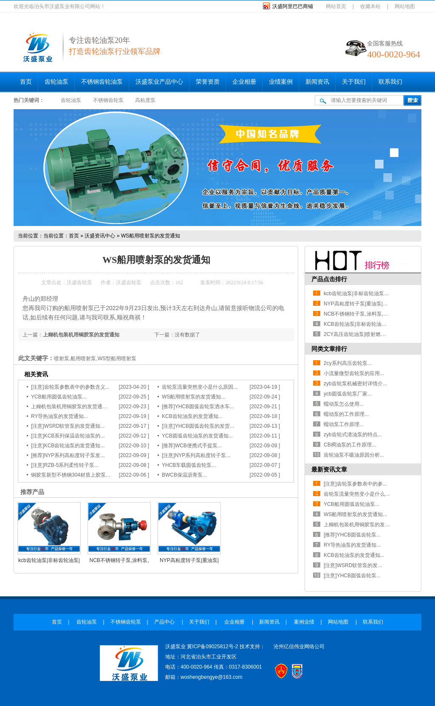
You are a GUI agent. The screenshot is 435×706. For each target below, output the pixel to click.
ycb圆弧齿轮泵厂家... (348, 394)
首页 (26, 82)
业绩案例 (281, 82)
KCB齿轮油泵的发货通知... (192, 416)
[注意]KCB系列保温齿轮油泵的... (68, 436)
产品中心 (165, 622)
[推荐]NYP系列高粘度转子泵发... (68, 455)
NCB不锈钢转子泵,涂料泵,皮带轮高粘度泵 (371, 314)
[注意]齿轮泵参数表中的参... (355, 484)
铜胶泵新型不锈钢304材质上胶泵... (70, 475)
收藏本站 (370, 6)
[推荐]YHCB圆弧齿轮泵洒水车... (198, 406)
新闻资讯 (317, 82)
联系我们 (390, 82)
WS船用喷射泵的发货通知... (193, 397)
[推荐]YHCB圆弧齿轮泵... (352, 535)
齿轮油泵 (56, 82)
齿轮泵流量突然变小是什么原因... (199, 387)
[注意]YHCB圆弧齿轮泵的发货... (198, 426)
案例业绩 (304, 622)
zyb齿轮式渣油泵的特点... (353, 435)
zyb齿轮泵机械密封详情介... (355, 384)
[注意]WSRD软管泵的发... (353, 565)
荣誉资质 (208, 82)
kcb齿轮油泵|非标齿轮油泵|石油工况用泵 (370, 294)
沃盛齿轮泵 (79, 282)
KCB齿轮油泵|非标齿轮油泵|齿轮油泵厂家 (371, 324)
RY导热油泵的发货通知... (59, 416)
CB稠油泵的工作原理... (350, 445)
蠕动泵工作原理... (344, 424)
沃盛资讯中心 (100, 236)
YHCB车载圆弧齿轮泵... (189, 465)
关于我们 (354, 82)
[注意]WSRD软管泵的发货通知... (68, 426)
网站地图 (405, 6)
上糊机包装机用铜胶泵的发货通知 (81, 335)
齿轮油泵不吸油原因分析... (354, 455)
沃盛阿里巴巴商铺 (292, 6)
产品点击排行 (329, 279)
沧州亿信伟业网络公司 (299, 647)
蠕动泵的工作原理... (346, 414)
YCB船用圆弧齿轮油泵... (59, 397)
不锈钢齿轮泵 (108, 100)
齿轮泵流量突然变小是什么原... (359, 494)
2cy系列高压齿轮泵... (348, 363)
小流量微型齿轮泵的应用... (354, 373)
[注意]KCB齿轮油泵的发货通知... (68, 446)
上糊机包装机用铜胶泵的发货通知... (71, 406)
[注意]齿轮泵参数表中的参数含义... (70, 387)
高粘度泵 (145, 100)
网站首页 (336, 6)
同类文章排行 (329, 348)
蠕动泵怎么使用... (344, 404)
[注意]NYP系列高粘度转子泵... (196, 455)
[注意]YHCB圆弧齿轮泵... (352, 576)
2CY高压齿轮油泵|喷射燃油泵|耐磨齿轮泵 (371, 334)
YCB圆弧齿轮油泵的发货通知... (197, 436)
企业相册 (244, 82)
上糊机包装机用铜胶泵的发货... (359, 525)
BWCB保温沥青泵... (184, 475)
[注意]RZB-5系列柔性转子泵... (65, 465)
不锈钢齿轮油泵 (102, 82)
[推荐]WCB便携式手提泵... (192, 446)
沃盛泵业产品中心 (159, 82)
